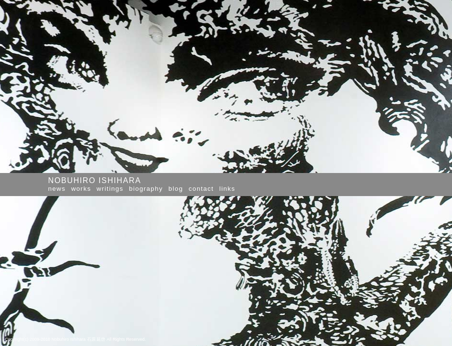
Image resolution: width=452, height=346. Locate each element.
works (81, 188)
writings (110, 188)
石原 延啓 (96, 339)
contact (200, 188)
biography (146, 188)
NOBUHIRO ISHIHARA (94, 180)
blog (175, 188)
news (56, 188)
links (227, 188)
